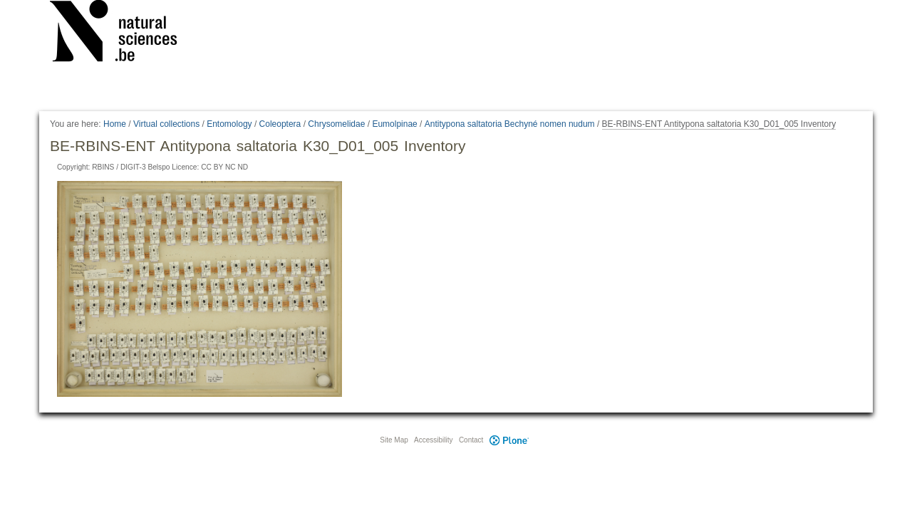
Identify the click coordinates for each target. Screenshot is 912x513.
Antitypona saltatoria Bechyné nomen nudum (510, 124)
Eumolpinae (394, 124)
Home (114, 124)
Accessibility (433, 440)
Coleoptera (280, 124)
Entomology (229, 124)
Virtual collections (166, 124)
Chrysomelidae (336, 124)
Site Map (394, 440)
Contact (471, 440)
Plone (508, 440)
